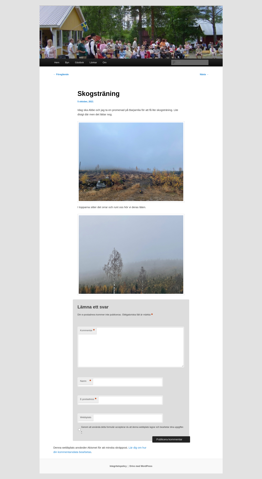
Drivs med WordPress (140, 466)
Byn (67, 62)
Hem (56, 62)
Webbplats (85, 417)
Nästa (204, 74)
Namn (85, 381)
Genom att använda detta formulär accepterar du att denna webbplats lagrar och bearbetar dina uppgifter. (132, 429)
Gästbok (79, 62)
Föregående (61, 74)
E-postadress (88, 399)
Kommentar (87, 330)
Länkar (93, 62)
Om (105, 62)
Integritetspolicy (118, 466)
